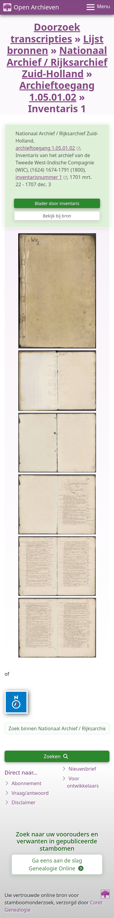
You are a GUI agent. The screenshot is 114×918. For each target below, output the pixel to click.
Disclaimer (24, 802)
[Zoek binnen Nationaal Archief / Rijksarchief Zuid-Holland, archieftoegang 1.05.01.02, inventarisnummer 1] (57, 728)
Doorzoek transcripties (45, 32)
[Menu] (98, 7)
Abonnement (26, 783)
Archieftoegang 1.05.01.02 (57, 91)
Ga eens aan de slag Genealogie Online (56, 864)
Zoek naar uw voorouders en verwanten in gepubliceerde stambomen (57, 841)
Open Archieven (31, 7)
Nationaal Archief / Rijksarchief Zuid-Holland (57, 62)
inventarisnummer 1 (39, 177)
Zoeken (56, 756)
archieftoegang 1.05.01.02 (45, 148)
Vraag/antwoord (30, 793)
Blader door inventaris (57, 203)
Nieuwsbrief (82, 768)
